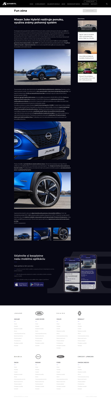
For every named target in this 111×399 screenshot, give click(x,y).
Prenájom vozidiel (18, 343)
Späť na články (90, 10)
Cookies (95, 396)
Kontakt (16, 345)
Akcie (63, 4)
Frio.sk (26, 396)
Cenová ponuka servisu (19, 333)
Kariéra (87, 396)
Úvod (31, 4)
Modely (16, 326)
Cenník (58, 328)
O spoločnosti (40, 4)
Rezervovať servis (73, 4)
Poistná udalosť (90, 1)
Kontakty (94, 4)
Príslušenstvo (17, 340)
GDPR (91, 396)
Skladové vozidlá (53, 4)
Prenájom (85, 4)
